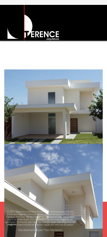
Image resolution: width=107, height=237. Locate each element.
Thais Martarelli (53, 230)
